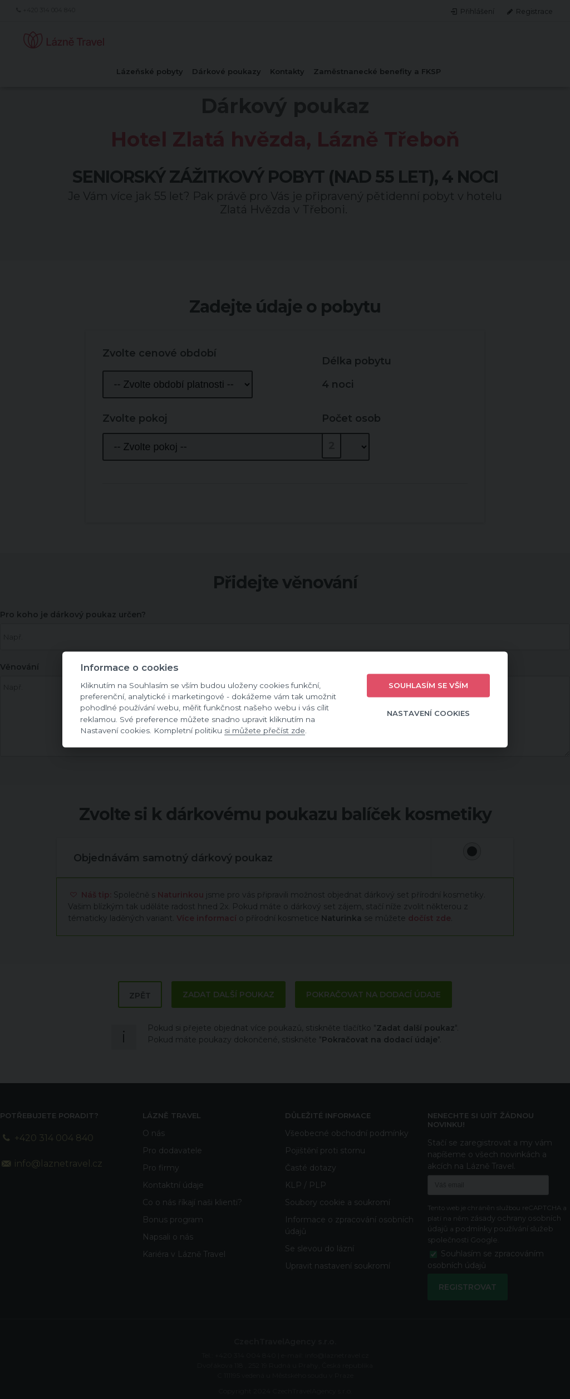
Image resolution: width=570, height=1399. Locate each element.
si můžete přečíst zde (264, 730)
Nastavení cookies (428, 713)
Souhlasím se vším (428, 685)
